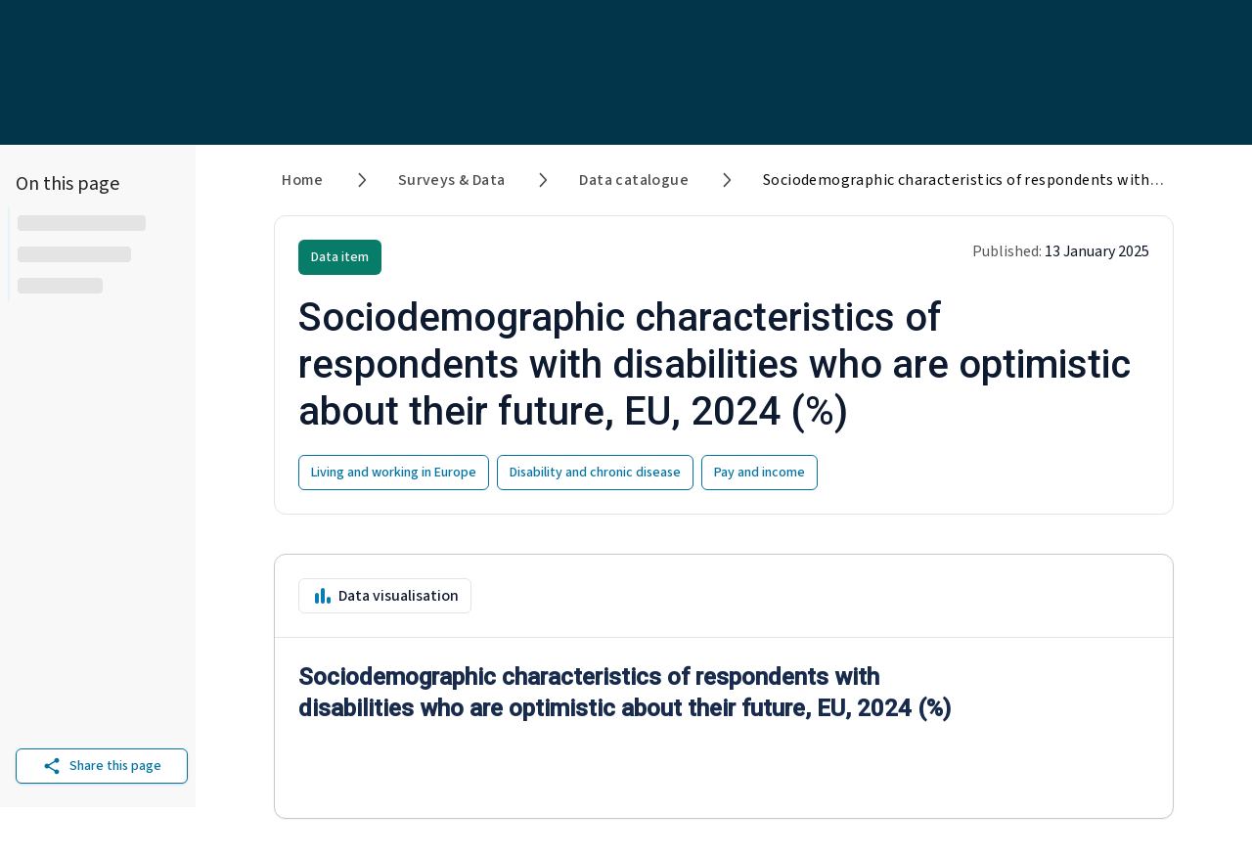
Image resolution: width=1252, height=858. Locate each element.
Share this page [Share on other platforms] (101, 766)
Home (303, 180)
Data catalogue (634, 180)
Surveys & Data (452, 180)
